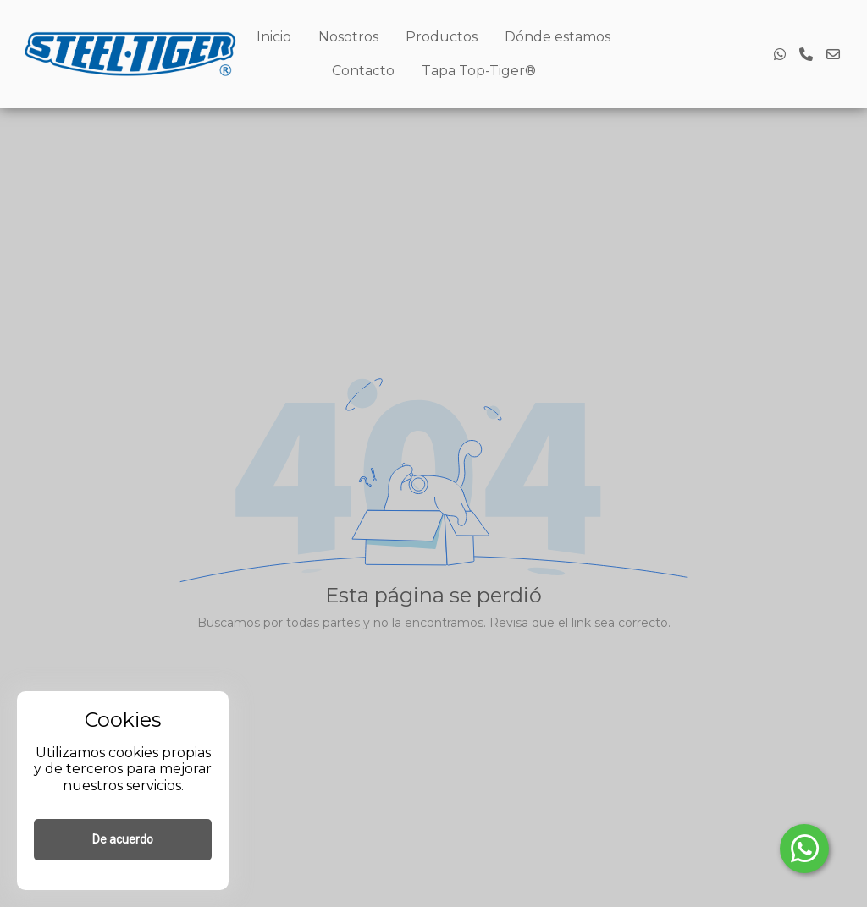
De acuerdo (122, 839)
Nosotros (348, 37)
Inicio (274, 37)
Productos (442, 37)
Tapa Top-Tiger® (479, 71)
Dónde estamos (557, 37)
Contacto (363, 71)
